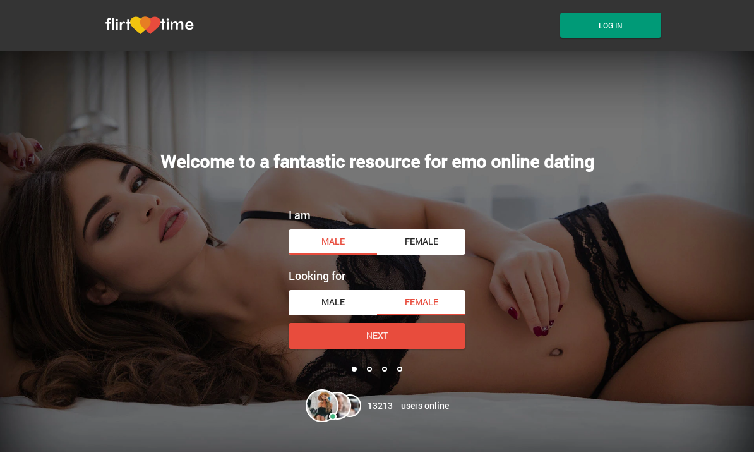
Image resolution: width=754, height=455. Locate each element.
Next (377, 335)
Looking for (317, 275)
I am (300, 214)
